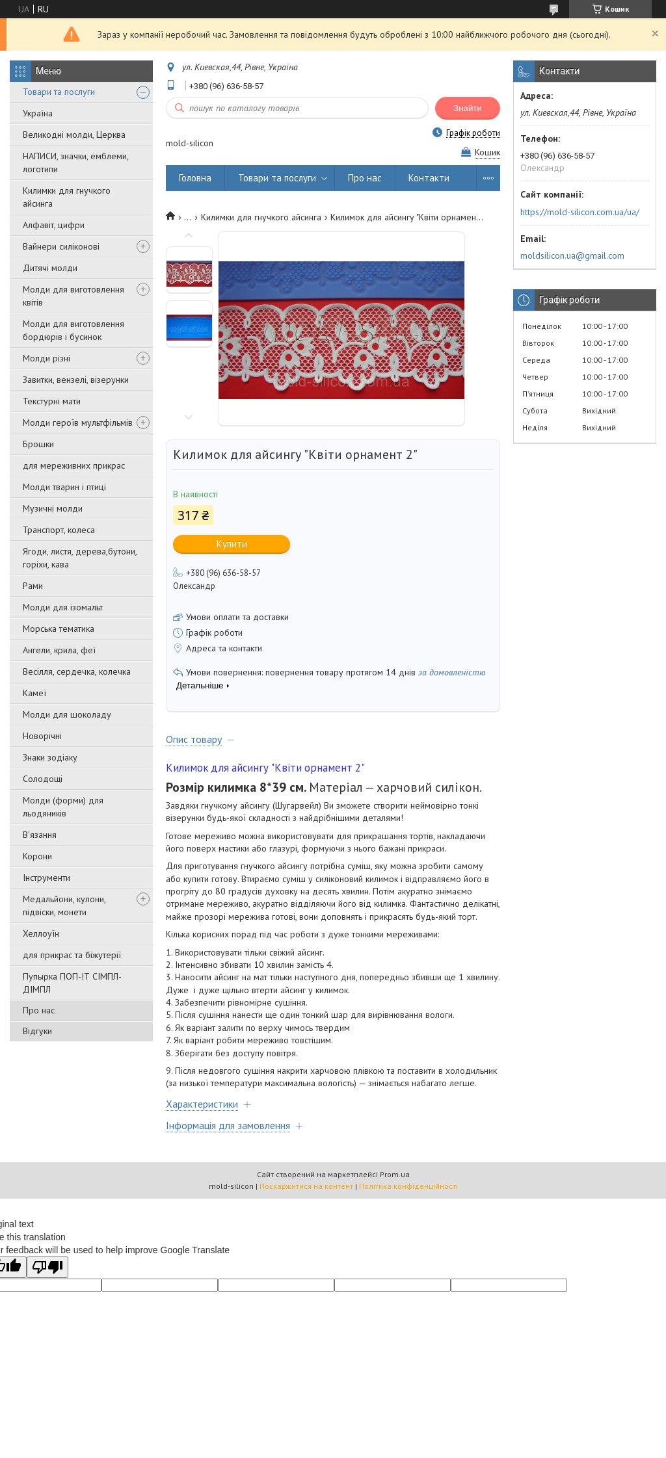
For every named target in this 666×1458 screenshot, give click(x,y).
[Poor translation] (47, 1267)
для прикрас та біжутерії (72, 955)
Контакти (428, 178)
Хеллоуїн (41, 933)
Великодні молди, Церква (74, 134)
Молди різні (46, 358)
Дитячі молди (50, 268)
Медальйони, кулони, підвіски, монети (64, 905)
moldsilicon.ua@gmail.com (572, 255)
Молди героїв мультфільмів (78, 422)
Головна (195, 178)
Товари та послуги (59, 92)
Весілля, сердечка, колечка (77, 671)
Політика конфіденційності (408, 1186)
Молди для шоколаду (67, 714)
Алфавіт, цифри (54, 225)
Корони (37, 856)
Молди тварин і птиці (64, 487)
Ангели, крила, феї (59, 650)
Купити (232, 544)
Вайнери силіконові (61, 246)
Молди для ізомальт (63, 607)
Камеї (34, 693)
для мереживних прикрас (74, 465)
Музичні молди (53, 508)
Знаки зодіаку (50, 757)
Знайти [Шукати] (467, 108)
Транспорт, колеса (59, 530)
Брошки (38, 444)
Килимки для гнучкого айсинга (67, 197)
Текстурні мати (52, 401)
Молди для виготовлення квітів (73, 295)
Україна (38, 113)
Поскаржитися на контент (306, 1186)
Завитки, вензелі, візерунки (76, 379)
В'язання (40, 834)
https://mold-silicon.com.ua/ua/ (579, 212)
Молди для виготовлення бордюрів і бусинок (73, 330)
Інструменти (46, 877)
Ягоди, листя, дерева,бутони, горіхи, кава (80, 557)
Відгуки (37, 1031)
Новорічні (42, 736)
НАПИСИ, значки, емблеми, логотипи (75, 162)
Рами (33, 586)
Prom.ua (395, 1174)
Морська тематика (58, 628)
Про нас (39, 1010)
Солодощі (42, 779)
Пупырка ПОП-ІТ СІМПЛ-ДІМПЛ (72, 982)
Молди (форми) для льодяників (63, 806)
